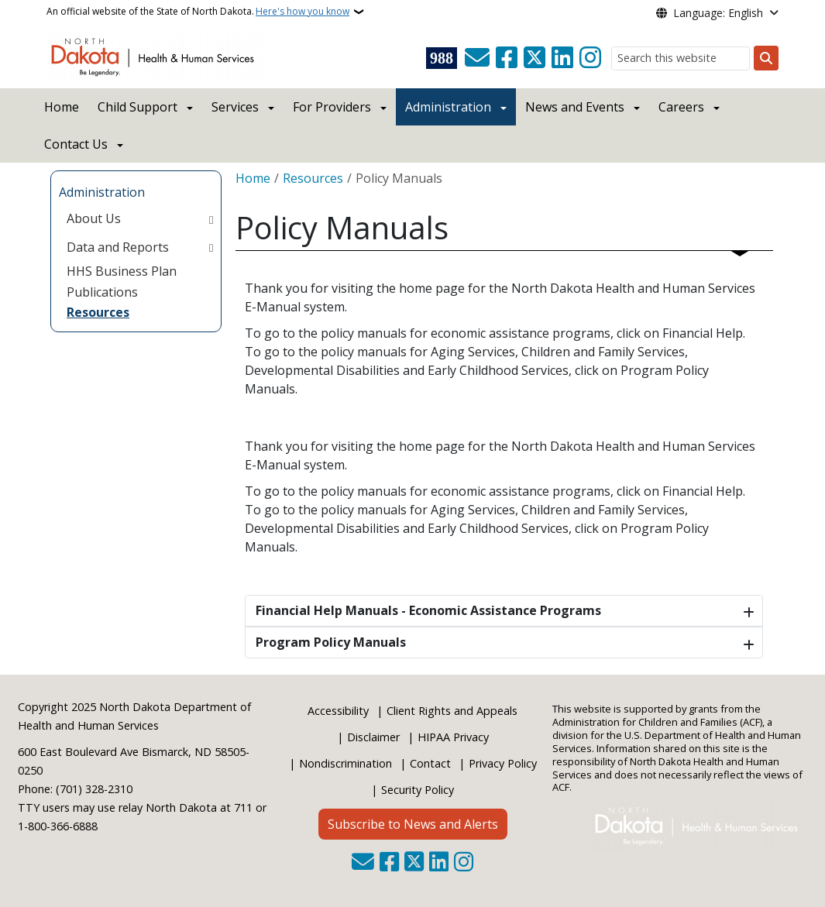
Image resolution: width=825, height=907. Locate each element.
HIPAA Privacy (453, 737)
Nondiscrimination (345, 763)
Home (61, 106)
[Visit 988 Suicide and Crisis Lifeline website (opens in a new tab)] (442, 58)
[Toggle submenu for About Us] (211, 218)
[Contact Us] (477, 58)
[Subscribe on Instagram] (590, 58)
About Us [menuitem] (94, 218)
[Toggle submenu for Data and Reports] (211, 247)
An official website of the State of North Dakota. (197, 12)
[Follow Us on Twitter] (534, 58)
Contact (430, 763)
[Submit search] (766, 58)
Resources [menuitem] (98, 312)
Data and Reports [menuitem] (118, 247)
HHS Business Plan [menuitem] (122, 271)
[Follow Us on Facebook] (506, 58)
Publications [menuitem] (102, 292)
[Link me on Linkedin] (562, 58)
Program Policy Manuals (331, 642)
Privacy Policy (503, 763)
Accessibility (338, 710)
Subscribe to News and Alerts (413, 824)
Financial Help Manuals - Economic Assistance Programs (428, 610)
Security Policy (417, 789)
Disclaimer (373, 737)
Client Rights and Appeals (452, 710)
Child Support (137, 106)
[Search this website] (680, 58)
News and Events (574, 106)
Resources (313, 178)
